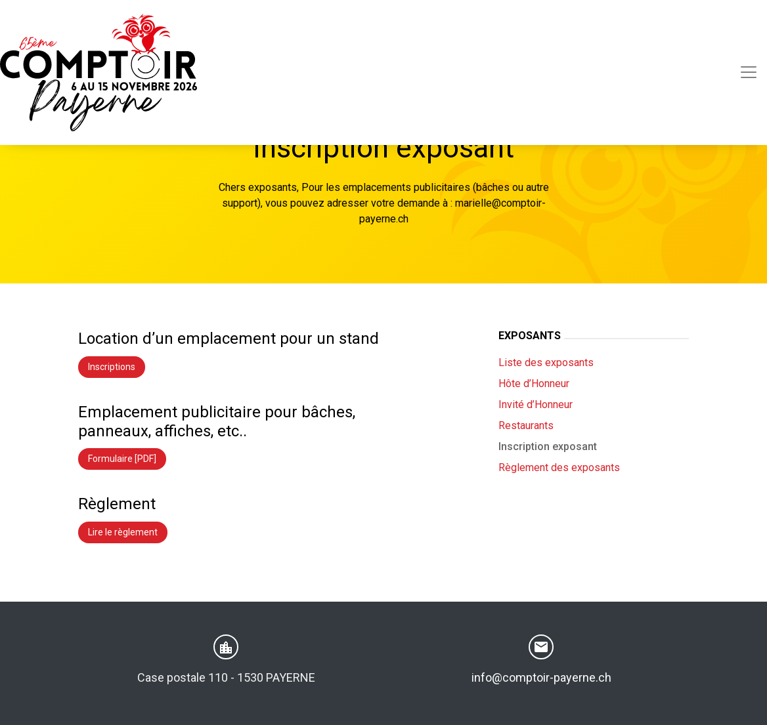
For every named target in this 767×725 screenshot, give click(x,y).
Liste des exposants (546, 362)
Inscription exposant (547, 446)
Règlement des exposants (559, 467)
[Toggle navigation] (748, 72)
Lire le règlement (123, 532)
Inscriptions (111, 367)
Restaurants (526, 425)
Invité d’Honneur (535, 404)
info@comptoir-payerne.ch (541, 677)
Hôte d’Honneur (533, 383)
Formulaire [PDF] (122, 458)
